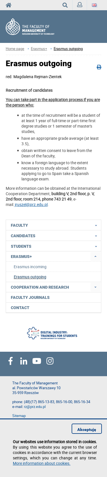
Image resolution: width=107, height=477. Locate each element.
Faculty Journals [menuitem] (30, 297)
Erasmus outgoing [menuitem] (30, 277)
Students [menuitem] (55, 246)
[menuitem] (95, 256)
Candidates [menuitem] (55, 235)
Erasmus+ (39, 48)
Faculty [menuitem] (55, 225)
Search (67, 5)
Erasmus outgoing (68, 48)
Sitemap (19, 415)
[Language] (94, 5)
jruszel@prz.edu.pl (31, 204)
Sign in (81, 6)
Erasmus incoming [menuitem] (30, 266)
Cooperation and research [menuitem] (40, 287)
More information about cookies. (41, 463)
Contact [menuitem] (20, 307)
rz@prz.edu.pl (35, 406)
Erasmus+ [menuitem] (21, 256)
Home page (15, 48)
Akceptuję (86, 429)
